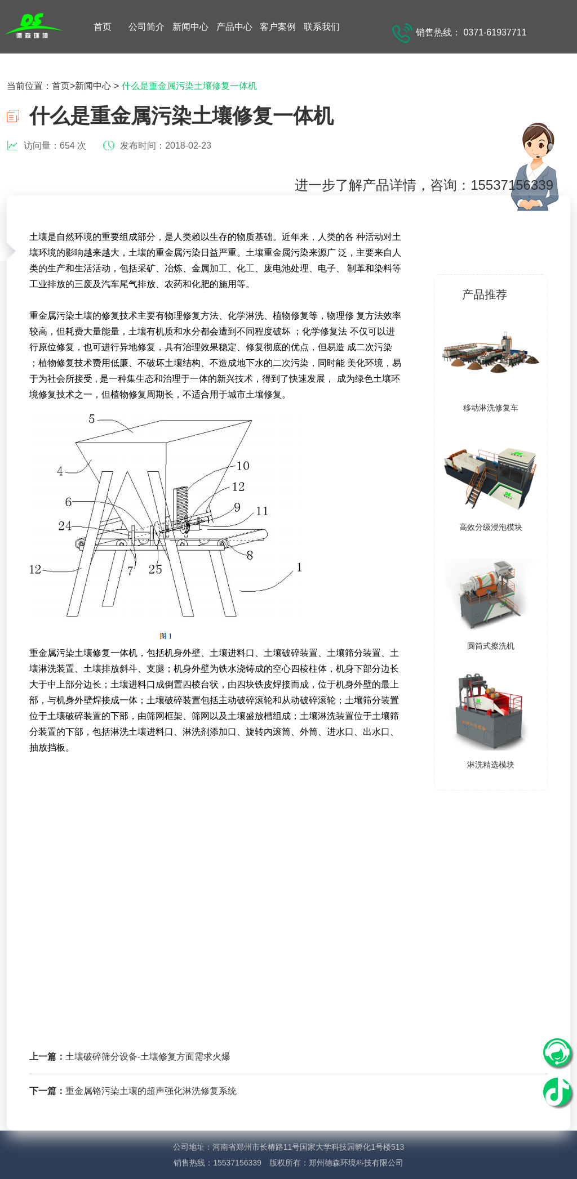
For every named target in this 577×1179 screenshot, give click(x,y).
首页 (103, 27)
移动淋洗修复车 (490, 407)
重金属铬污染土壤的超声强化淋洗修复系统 (151, 1091)
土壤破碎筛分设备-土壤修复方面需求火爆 (147, 1056)
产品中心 (234, 27)
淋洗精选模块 (490, 764)
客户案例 (278, 27)
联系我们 (322, 27)
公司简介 (146, 27)
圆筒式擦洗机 (490, 645)
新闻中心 (190, 27)
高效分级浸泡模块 (490, 527)
